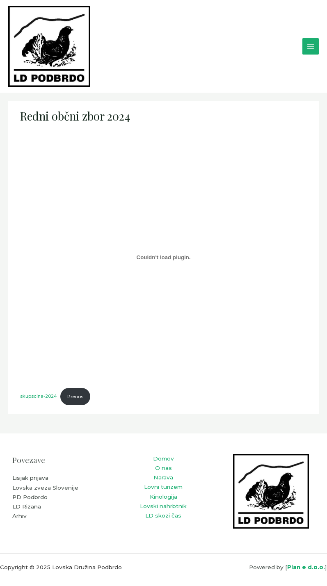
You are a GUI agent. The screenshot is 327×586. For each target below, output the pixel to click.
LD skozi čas (163, 515)
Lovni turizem (163, 486)
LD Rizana (26, 506)
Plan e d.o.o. (306, 567)
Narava (163, 477)
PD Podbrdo (30, 497)
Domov (163, 458)
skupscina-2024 (38, 396)
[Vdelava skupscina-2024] (163, 257)
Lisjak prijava (30, 477)
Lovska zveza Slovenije (45, 487)
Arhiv (19, 516)
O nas (163, 468)
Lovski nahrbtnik (163, 506)
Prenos (75, 396)
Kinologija (163, 496)
